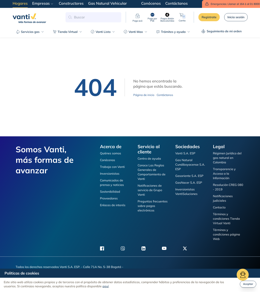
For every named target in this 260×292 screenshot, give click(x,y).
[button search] (70, 17)
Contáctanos (165, 95)
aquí (105, 286)
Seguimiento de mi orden (221, 31)
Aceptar (248, 284)
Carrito (182, 17)
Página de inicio (143, 95)
